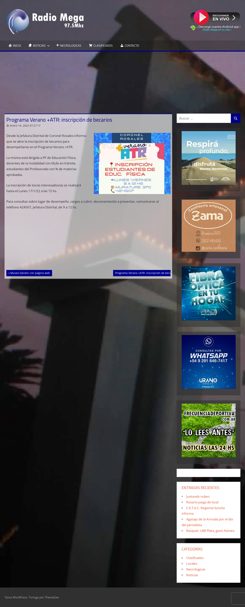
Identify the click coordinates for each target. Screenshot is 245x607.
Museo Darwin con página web (30, 273)
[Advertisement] (122, 80)
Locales (191, 563)
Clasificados (195, 558)
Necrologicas (195, 569)
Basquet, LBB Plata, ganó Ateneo (210, 530)
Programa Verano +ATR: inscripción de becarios (145, 273)
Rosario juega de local (202, 502)
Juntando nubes (198, 496)
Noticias (192, 575)
